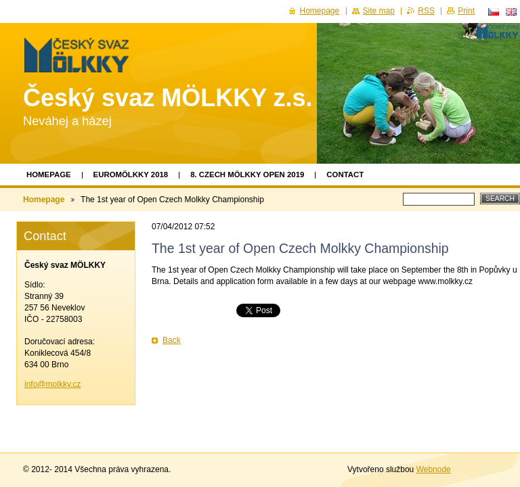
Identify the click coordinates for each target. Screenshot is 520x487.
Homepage (48, 174)
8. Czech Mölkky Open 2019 (247, 174)
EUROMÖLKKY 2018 (131, 174)
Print (466, 11)
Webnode (433, 469)
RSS (426, 11)
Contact (345, 174)
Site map (379, 11)
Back (171, 340)
